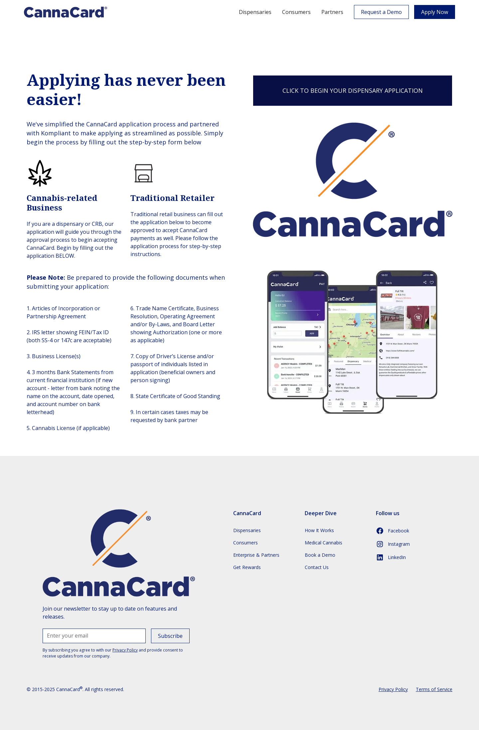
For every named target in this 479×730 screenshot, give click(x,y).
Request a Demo (381, 12)
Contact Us (317, 567)
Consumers (296, 12)
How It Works (319, 530)
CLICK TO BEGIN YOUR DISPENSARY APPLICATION (352, 90)
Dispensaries (255, 12)
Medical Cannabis (323, 542)
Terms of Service (434, 689)
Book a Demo (320, 555)
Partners (332, 12)
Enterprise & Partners (256, 555)
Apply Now (434, 12)
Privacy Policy (393, 689)
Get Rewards (247, 567)
